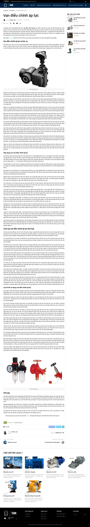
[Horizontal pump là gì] (70, 27)
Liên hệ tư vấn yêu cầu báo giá (75, 5)
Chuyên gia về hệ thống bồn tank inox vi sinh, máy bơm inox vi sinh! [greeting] (23, 1)
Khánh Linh (13, 20)
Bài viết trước (8, 439)
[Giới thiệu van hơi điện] (70, 35)
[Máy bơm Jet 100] (55, 463)
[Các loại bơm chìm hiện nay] (70, 51)
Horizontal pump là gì (79, 25)
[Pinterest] (60, 432)
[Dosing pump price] (12, 486)
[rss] (8, 1)
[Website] (57, 432)
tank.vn (28, 415)
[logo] (8, 6)
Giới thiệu (27, 516)
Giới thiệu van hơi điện (79, 33)
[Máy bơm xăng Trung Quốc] (34, 486)
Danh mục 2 (44, 516)
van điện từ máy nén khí (80, 41)
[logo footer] (13, 513)
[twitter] (5, 1)
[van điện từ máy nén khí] (70, 43)
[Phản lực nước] (77, 463)
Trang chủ (25, 5)
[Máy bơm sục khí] (12, 463)
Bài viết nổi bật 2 (61, 516)
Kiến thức (32, 5)
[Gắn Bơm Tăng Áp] (34, 463)
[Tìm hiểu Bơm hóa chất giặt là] (70, 20)
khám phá (11, 38)
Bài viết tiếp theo (58, 439)
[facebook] (3, 1)
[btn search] (85, 2)
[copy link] (20, 23)
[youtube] (6, 1)
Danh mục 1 (44, 514)
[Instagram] (61, 432)
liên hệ (15, 161)
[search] (77, 1)
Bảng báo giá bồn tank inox (59, 5)
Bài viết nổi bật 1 (61, 514)
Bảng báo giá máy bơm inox (44, 5)
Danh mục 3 (44, 518)
